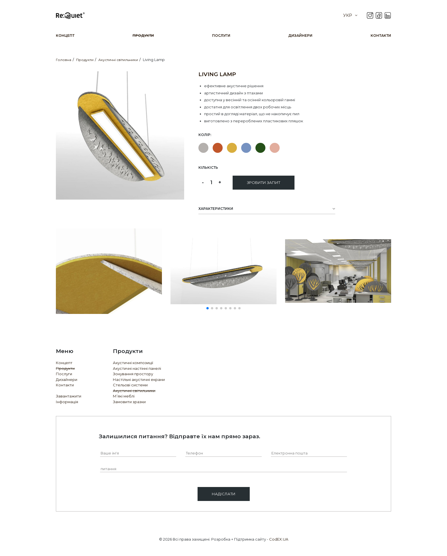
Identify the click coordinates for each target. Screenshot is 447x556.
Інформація (67, 401)
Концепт (65, 35)
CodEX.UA (278, 539)
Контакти (381, 35)
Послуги (221, 35)
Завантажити (68, 396)
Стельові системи (130, 385)
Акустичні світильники (134, 390)
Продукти (143, 35)
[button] (207, 308)
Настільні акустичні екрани (139, 379)
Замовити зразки (129, 401)
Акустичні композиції (133, 362)
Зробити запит (263, 182)
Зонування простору (133, 374)
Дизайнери (300, 35)
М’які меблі (124, 396)
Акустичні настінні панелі (137, 368)
